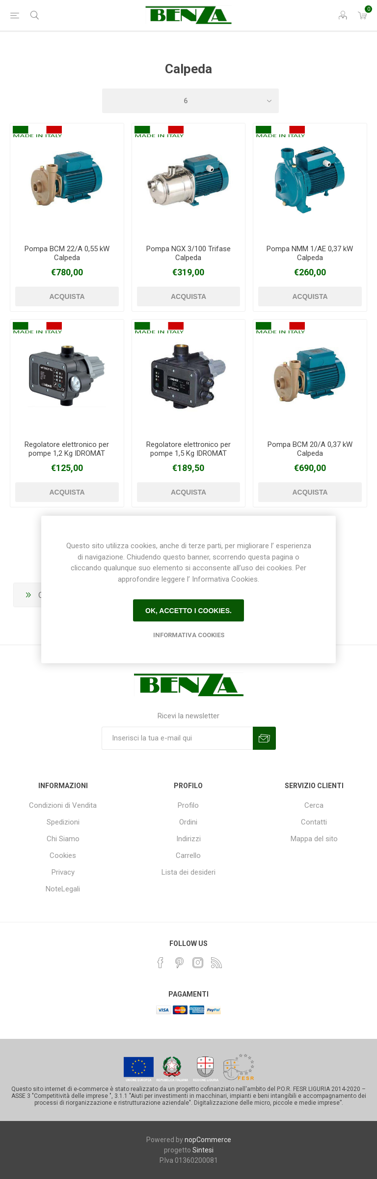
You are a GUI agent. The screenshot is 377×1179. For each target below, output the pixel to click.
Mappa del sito (314, 838)
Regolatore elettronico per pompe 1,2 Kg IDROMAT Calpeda (67, 453)
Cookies (63, 855)
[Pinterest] (179, 963)
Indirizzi (188, 838)
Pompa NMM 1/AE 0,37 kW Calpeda (310, 253)
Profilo (188, 805)
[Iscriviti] (177, 738)
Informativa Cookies (188, 635)
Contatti (314, 822)
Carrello (188, 855)
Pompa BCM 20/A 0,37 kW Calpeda (310, 449)
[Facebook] (160, 963)
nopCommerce (208, 1140)
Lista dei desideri (188, 872)
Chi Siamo (63, 838)
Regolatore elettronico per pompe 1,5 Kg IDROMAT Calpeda (188, 453)
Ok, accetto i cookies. (188, 611)
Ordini (188, 822)
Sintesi (203, 1150)
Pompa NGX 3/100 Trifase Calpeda (188, 253)
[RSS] (216, 963)
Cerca (313, 805)
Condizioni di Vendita (63, 805)
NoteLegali (63, 888)
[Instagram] (198, 963)
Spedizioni (63, 822)
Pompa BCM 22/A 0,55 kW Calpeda (67, 253)
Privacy (63, 872)
